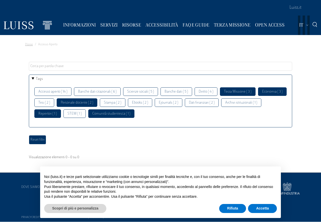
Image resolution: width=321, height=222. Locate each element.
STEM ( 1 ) (74, 114)
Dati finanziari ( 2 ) (202, 103)
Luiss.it (295, 8)
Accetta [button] (262, 208)
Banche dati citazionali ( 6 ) (97, 92)
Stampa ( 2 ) (112, 103)
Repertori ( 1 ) (47, 114)
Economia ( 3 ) (272, 92)
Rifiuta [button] (232, 208)
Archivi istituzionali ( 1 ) (241, 103)
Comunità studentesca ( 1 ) (111, 114)
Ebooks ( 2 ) (140, 103)
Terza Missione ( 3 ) (238, 92)
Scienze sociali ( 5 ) (140, 92)
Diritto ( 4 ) (206, 92)
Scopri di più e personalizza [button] (75, 208)
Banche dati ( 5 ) (176, 92)
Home (29, 44)
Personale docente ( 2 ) (77, 103)
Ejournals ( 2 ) (168, 103)
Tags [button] (39, 79)
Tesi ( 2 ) (44, 103)
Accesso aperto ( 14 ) (52, 92)
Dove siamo (30, 187)
